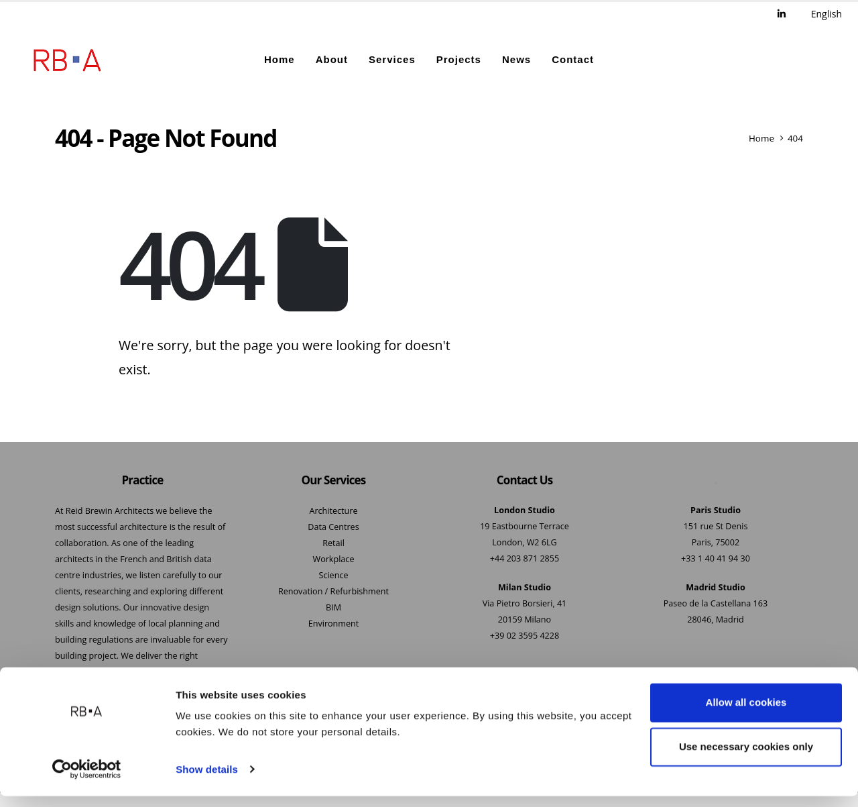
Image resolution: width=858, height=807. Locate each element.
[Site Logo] (67, 60)
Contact (573, 60)
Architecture (333, 511)
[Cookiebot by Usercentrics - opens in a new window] (86, 781)
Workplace (334, 560)
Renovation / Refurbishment (333, 592)
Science (333, 576)
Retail (333, 543)
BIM (333, 608)
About (332, 60)
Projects (458, 60)
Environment (333, 624)
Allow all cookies (746, 714)
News (516, 60)
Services (392, 60)
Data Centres (333, 527)
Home (279, 60)
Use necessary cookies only (746, 757)
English (826, 13)
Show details (207, 780)
